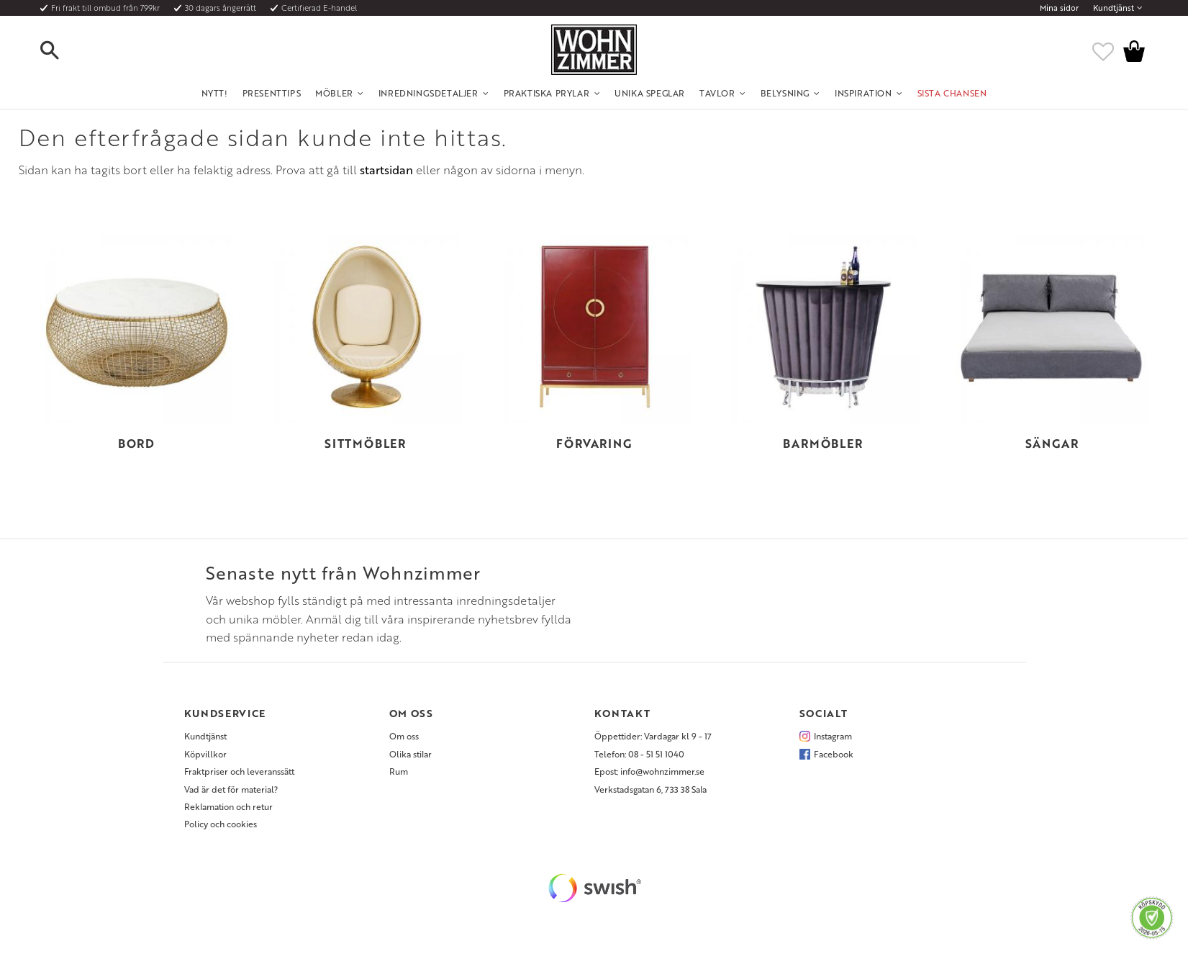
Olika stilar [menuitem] (410, 754)
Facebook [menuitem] (833, 754)
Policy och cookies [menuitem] (220, 824)
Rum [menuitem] (398, 771)
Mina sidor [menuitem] (1059, 8)
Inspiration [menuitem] (863, 92)
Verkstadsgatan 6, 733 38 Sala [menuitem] (650, 789)
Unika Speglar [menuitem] (650, 92)
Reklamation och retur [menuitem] (228, 806)
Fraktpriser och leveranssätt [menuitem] (239, 771)
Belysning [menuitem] (785, 92)
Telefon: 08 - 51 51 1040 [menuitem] (639, 754)
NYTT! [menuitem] (214, 92)
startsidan (386, 170)
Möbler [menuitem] (334, 92)
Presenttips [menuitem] (271, 92)
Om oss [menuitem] (404, 736)
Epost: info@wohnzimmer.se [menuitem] (649, 771)
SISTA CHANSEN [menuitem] (952, 92)
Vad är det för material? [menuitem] (231, 789)
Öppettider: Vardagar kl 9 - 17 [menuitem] (653, 736)
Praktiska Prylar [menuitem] (547, 92)
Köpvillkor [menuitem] (205, 754)
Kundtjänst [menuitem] (1113, 8)
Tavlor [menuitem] (717, 92)
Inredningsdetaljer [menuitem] (428, 92)
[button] (61, 51)
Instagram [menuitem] (833, 736)
